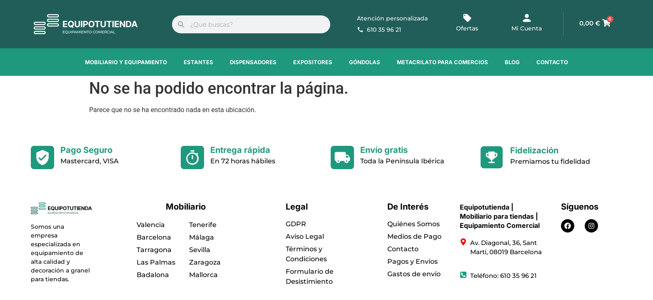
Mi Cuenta (526, 28)
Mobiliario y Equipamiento (126, 62)
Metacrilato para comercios (442, 62)
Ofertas (467, 28)
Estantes (198, 62)
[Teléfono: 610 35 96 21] (463, 274)
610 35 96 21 (384, 29)
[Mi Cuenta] (527, 18)
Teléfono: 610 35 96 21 (503, 276)
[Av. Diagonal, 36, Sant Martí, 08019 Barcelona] (463, 241)
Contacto (552, 62)
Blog (512, 62)
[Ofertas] (467, 18)
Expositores (312, 62)
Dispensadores (253, 62)
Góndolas (364, 62)
